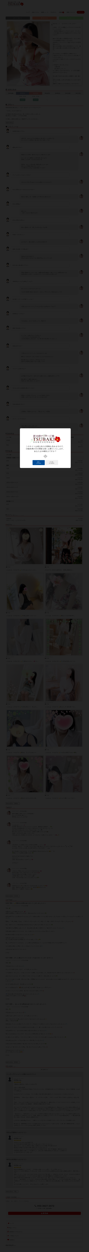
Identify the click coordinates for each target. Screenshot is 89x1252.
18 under (51, 462)
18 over (38, 462)
